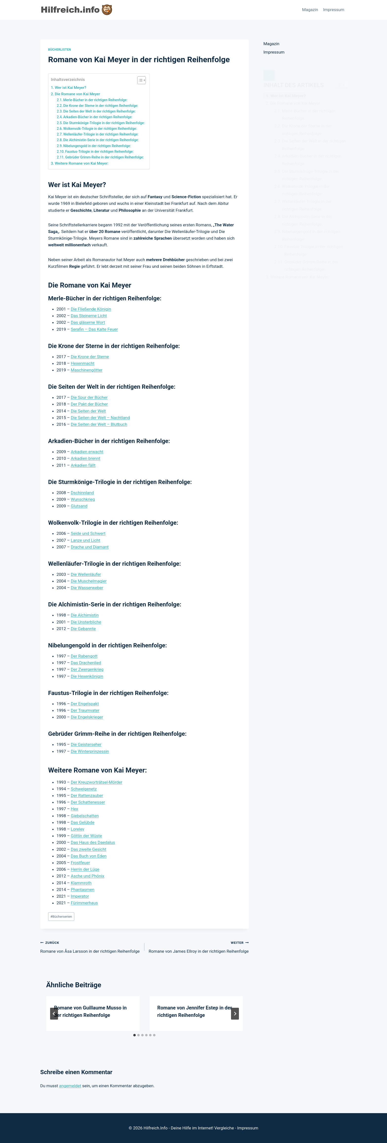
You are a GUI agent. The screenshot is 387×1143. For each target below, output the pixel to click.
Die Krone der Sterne (90, 356)
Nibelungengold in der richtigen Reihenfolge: (97, 146)
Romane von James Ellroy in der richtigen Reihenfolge (199, 946)
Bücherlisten (59, 49)
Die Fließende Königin (91, 309)
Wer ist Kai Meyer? (70, 87)
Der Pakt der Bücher (89, 404)
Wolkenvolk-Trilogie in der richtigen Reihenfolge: (100, 129)
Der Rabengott (84, 656)
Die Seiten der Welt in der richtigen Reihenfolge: (99, 111)
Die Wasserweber (87, 587)
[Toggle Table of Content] (139, 80)
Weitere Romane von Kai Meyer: (81, 163)
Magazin (310, 9)
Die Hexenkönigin (87, 676)
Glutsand (79, 506)
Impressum (333, 9)
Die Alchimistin (85, 615)
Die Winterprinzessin (90, 751)
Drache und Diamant (90, 546)
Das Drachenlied (86, 662)
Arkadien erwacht (87, 451)
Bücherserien (61, 916)
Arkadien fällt (83, 465)
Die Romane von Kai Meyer (77, 94)
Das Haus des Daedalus (93, 842)
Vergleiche (224, 1127)
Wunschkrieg (83, 499)
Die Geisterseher (86, 744)
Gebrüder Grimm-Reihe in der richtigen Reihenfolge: (104, 157)
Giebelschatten (85, 815)
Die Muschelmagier (89, 581)
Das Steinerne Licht (89, 315)
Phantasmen (83, 889)
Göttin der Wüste (86, 835)
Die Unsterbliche (86, 622)
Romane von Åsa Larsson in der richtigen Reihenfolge (90, 946)
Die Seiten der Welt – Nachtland (100, 417)
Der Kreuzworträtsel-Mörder (96, 782)
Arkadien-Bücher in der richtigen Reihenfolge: (97, 117)
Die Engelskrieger (87, 717)
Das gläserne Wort (88, 322)
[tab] (134, 1035)
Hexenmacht (83, 363)
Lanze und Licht (85, 540)
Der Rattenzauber (87, 795)
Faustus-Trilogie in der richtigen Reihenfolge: (99, 152)
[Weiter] (235, 1014)
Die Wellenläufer (86, 574)
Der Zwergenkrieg (87, 669)
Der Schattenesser (88, 802)
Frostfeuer (80, 862)
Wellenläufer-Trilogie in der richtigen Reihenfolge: (100, 134)
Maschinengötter (86, 370)
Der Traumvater (85, 710)
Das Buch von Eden (89, 855)
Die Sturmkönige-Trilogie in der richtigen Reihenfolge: (104, 123)
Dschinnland (82, 492)
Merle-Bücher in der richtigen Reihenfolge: (95, 100)
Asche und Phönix (87, 875)
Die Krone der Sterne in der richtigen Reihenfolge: (100, 106)
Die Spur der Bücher (89, 397)
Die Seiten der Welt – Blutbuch (99, 424)
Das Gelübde (83, 822)
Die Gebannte (83, 628)
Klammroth (81, 882)
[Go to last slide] (54, 1014)
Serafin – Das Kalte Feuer (94, 329)
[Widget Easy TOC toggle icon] (341, 74)
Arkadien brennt (85, 458)
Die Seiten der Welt (88, 410)
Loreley (77, 829)
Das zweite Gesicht (88, 849)
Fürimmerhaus (84, 902)
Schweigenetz (84, 788)
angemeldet (70, 1085)
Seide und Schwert (88, 533)
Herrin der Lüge (85, 869)
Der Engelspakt (85, 703)
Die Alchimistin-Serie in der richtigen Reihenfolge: (101, 140)
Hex (74, 808)
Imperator (80, 896)
